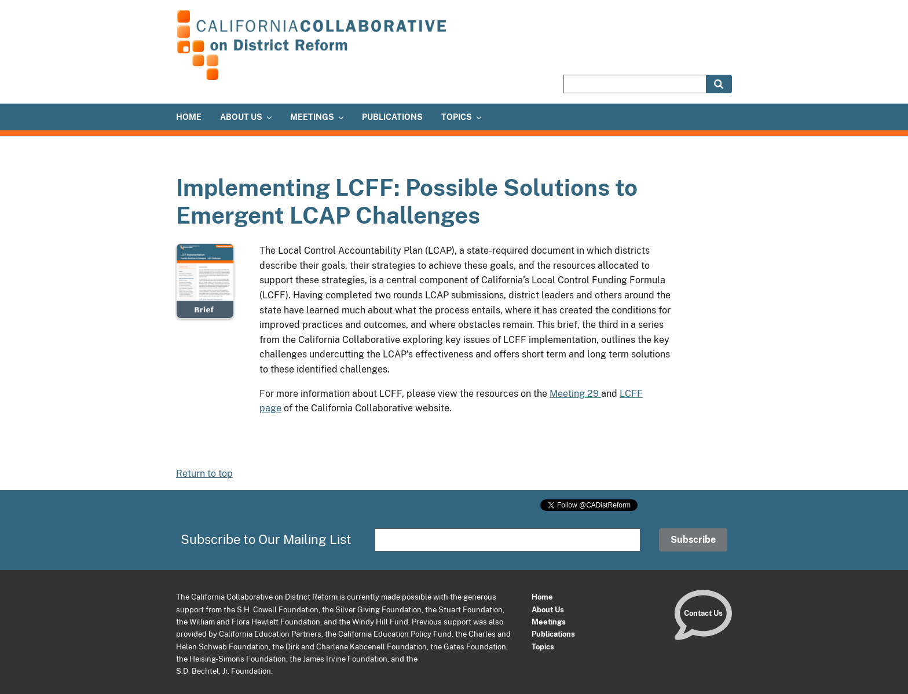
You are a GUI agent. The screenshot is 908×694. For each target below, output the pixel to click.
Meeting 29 (575, 393)
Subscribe (693, 539)
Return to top (204, 473)
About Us (548, 609)
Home (542, 596)
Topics (543, 646)
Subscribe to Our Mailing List (266, 539)
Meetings (549, 621)
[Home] (315, 78)
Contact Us (703, 613)
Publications (553, 633)
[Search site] (634, 84)
